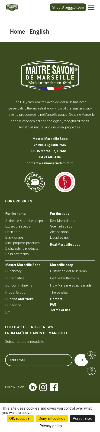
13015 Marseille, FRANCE (50, 151)
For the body (59, 214)
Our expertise (14, 278)
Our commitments (18, 285)
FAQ (53, 304)
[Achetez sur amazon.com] (68, 7)
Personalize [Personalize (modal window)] (82, 418)
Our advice (13, 305)
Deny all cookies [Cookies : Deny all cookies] (52, 418)
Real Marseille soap (64, 221)
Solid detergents (17, 254)
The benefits (59, 292)
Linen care (12, 232)
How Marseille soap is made (70, 285)
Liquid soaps (59, 237)
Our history (13, 271)
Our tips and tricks (19, 299)
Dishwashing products (22, 248)
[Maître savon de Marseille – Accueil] (18, 7)
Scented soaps (61, 226)
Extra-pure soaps (17, 226)
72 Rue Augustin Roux (49, 145)
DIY (7, 312)
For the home (15, 214)
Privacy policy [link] (50, 426)
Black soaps (14, 237)
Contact (56, 299)
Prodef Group (15, 292)
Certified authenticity (64, 278)
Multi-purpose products (22, 243)
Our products (18, 201)
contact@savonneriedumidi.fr (50, 163)
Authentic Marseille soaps (24, 221)
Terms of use (60, 310)
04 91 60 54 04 (50, 157)
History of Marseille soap (68, 271)
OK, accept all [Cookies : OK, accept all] (20, 418)
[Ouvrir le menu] (91, 7)
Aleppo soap (59, 232)
